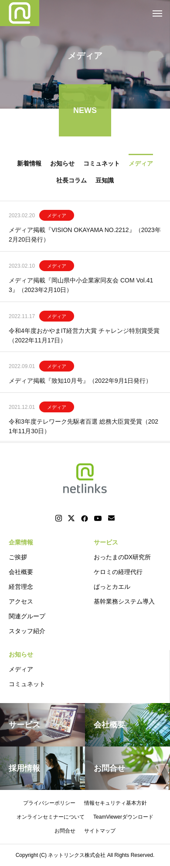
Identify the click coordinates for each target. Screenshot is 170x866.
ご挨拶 (18, 557)
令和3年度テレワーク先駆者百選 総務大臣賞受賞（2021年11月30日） (83, 427)
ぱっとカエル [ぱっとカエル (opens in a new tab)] (112, 586)
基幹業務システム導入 (124, 601)
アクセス (21, 601)
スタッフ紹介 (27, 630)
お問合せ (64, 831)
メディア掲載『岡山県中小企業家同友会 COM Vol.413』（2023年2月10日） (81, 286)
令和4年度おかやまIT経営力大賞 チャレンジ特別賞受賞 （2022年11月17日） (84, 336)
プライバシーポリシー (49, 803)
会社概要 (21, 571)
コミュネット (27, 683)
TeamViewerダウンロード (123, 817)
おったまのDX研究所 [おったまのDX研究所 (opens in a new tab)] (122, 557)
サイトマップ (100, 831)
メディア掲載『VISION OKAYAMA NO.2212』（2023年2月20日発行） (85, 235)
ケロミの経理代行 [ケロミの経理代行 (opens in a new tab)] (118, 571)
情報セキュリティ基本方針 (115, 803)
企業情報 (21, 542)
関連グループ (27, 616)
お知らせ (21, 654)
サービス (106, 542)
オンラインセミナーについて (51, 817)
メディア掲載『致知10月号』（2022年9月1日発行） (80, 381)
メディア (56, 216)
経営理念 (21, 586)
